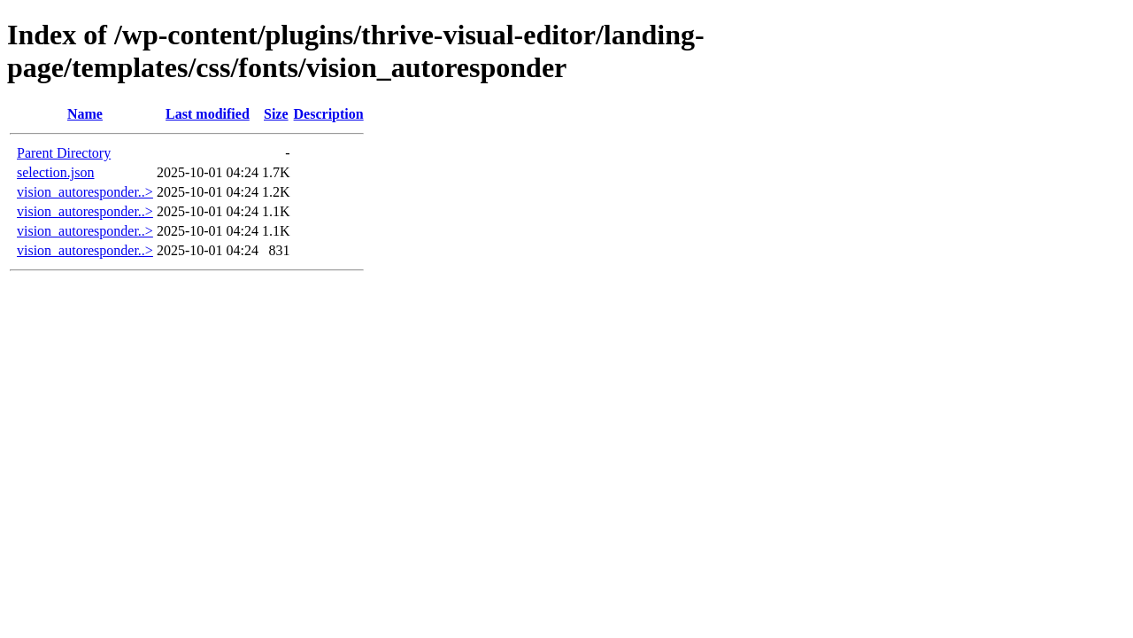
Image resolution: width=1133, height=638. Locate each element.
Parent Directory (64, 152)
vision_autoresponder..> (85, 191)
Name (85, 113)
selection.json (56, 172)
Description (329, 113)
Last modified (208, 113)
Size (276, 113)
